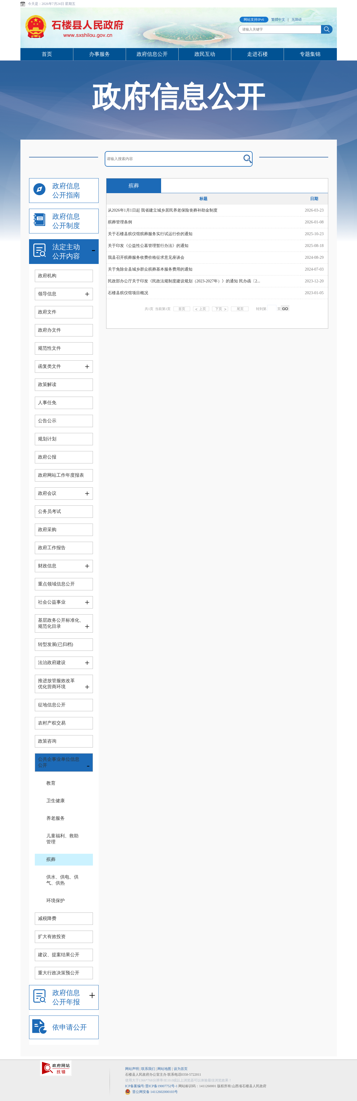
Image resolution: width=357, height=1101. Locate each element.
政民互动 (204, 54)
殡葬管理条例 (120, 222)
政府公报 (47, 457)
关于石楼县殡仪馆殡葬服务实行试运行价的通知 (150, 234)
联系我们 (148, 1069)
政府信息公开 (152, 54)
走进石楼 (257, 54)
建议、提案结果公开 (58, 954)
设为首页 (181, 1069)
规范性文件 (49, 348)
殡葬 (51, 859)
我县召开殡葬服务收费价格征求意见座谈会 (146, 257)
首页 (47, 54)
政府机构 (47, 275)
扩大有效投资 (52, 936)
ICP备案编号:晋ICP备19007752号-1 (151, 1086)
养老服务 (55, 818)
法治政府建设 (52, 662)
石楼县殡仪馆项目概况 (128, 293)
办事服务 (99, 54)
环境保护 (55, 900)
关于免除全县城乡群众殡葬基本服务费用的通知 (150, 269)
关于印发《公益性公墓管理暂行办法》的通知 (148, 246)
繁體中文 (278, 20)
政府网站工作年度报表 (61, 475)
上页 (202, 309)
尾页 (240, 309)
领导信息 (47, 293)
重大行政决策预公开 (58, 972)
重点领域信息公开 (56, 583)
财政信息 (47, 565)
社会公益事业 (52, 602)
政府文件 (47, 311)
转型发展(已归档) (55, 644)
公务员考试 (49, 511)
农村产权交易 (52, 722)
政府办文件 (49, 330)
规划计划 (47, 438)
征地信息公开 (52, 704)
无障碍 (296, 20)
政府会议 (47, 493)
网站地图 (164, 1069)
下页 (218, 309)
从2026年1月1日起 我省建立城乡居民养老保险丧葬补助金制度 (163, 210)
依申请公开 (69, 1027)
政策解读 (47, 384)
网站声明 (132, 1069)
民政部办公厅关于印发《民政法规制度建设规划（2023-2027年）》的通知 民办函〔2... (184, 281)
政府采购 (47, 529)
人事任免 (47, 402)
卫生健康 (55, 800)
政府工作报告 (52, 547)
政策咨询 (47, 741)
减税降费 (47, 918)
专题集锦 (310, 54)
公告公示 (47, 420)
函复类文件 (49, 366)
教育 (51, 783)
